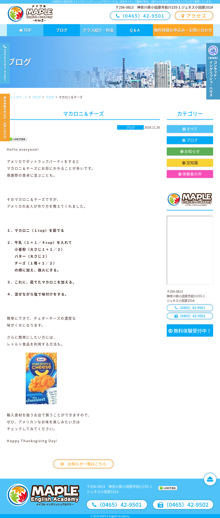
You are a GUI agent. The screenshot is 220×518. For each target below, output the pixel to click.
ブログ (61, 30)
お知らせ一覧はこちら (83, 464)
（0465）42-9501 (140, 15)
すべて (190, 129)
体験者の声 (190, 174)
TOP (25, 30)
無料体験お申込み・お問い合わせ (183, 30)
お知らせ (190, 151)
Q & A (135, 30)
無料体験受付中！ (189, 330)
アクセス (194, 15)
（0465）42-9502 (189, 315)
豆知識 (190, 163)
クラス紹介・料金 (98, 30)
